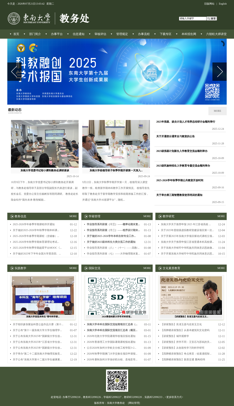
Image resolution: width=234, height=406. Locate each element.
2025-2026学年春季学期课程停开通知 (34, 224)
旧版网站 (209, 3)
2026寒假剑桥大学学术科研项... (117, 316)
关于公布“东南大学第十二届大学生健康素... (37, 359)
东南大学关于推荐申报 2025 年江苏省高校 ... (186, 224)
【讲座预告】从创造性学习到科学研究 (182, 347)
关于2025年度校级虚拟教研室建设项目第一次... (187, 230)
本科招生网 (189, 34)
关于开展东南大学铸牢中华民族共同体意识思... (187, 253)
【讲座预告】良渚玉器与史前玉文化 (181, 324)
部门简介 (35, 34)
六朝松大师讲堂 (216, 34)
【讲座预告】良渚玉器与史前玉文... (191, 316)
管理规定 (122, 34)
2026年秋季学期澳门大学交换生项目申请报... (112, 353)
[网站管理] (134, 403)
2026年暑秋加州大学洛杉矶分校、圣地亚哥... (112, 359)
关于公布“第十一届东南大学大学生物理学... (37, 330)
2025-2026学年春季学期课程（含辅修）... (36, 236)
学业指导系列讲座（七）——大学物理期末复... (113, 253)
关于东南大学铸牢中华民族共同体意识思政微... (187, 247)
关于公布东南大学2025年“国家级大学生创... (37, 336)
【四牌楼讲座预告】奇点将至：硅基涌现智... (186, 353)
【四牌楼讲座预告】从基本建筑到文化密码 (185, 330)
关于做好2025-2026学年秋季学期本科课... (36, 230)
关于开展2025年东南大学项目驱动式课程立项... (187, 236)
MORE (217, 111)
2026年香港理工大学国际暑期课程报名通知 (111, 342)
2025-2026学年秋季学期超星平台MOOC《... (37, 247)
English (223, 3)
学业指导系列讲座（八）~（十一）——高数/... (113, 247)
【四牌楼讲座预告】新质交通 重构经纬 (183, 359)
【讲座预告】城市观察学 (175, 336)
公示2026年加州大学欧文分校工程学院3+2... (111, 347)
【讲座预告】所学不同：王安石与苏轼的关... (186, 342)
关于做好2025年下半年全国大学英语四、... (37, 253)
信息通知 (78, 34)
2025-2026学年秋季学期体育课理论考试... (36, 242)
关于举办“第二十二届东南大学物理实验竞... (37, 353)
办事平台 (57, 34)
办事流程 (144, 34)
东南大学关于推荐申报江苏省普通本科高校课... (187, 242)
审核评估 (100, 34)
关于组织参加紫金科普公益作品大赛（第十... (38, 324)
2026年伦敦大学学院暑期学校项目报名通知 (111, 336)
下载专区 (165, 34)
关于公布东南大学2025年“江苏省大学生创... (37, 342)
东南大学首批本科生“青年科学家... (43, 316)
